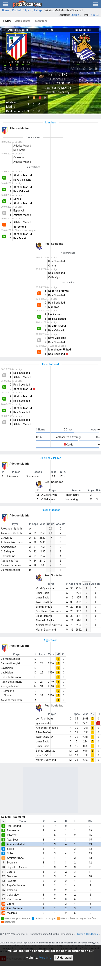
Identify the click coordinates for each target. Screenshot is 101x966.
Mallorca (12, 913)
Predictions (40, 20)
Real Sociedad (15, 908)
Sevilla (11, 848)
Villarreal (12, 835)
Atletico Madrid (16, 844)
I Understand (63, 957)
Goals (86, 583)
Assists (60, 524)
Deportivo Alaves (17, 867)
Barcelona (13, 830)
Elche (10, 853)
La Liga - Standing (13, 816)
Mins (42, 524)
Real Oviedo (14, 899)
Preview (6, 20)
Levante (11, 880)
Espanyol (12, 862)
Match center (22, 20)
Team (22, 821)
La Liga (38, 10)
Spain (27, 10)
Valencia (12, 890)
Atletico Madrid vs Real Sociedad (64, 10)
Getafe (11, 871)
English (75, 14)
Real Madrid (14, 825)
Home (5, 10)
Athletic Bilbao (15, 858)
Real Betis (13, 839)
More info (45, 957)
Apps (35, 524)
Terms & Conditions (87, 934)
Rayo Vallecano (16, 885)
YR (58, 654)
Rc (63, 654)
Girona (11, 903)
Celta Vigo (13, 894)
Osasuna (12, 876)
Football (16, 10)
